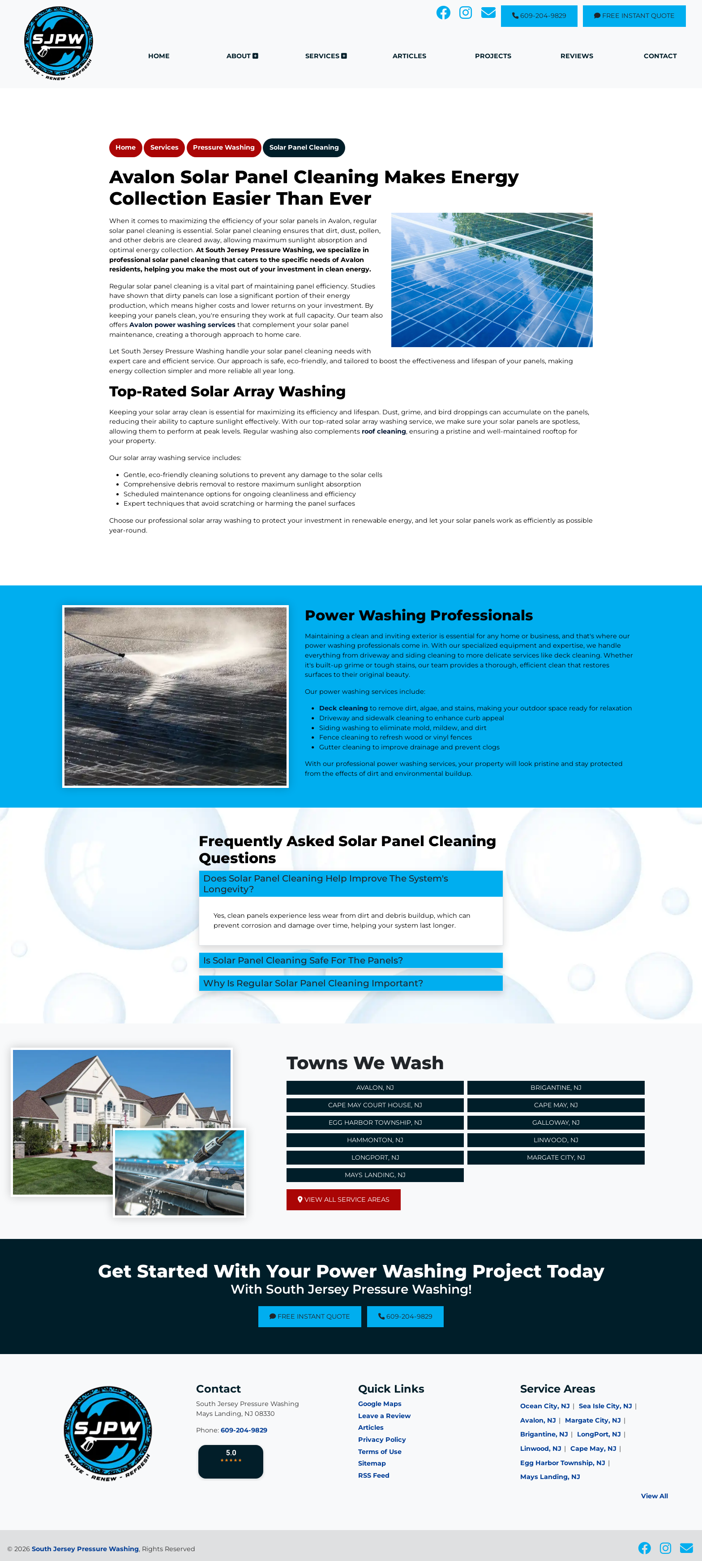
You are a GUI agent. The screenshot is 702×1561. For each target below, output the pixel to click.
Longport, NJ (375, 1157)
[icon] (444, 15)
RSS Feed (374, 1475)
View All (654, 1496)
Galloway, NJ (556, 1122)
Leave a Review (384, 1416)
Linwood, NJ (556, 1140)
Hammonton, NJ (375, 1140)
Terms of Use (380, 1452)
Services (164, 147)
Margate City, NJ (556, 1157)
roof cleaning (384, 431)
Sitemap (372, 1463)
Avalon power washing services (182, 325)
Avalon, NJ (375, 1088)
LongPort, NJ (599, 1434)
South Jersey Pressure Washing (85, 1549)
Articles (371, 1427)
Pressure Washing (224, 147)
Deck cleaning (368, 708)
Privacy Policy (382, 1440)
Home (126, 147)
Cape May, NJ (556, 1105)
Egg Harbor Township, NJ (375, 1122)
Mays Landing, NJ (375, 1175)
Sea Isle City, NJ (605, 1406)
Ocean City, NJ (545, 1406)
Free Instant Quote (634, 16)
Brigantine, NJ (556, 1088)
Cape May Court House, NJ (375, 1105)
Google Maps (380, 1404)
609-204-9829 (539, 16)
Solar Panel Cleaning (304, 147)
